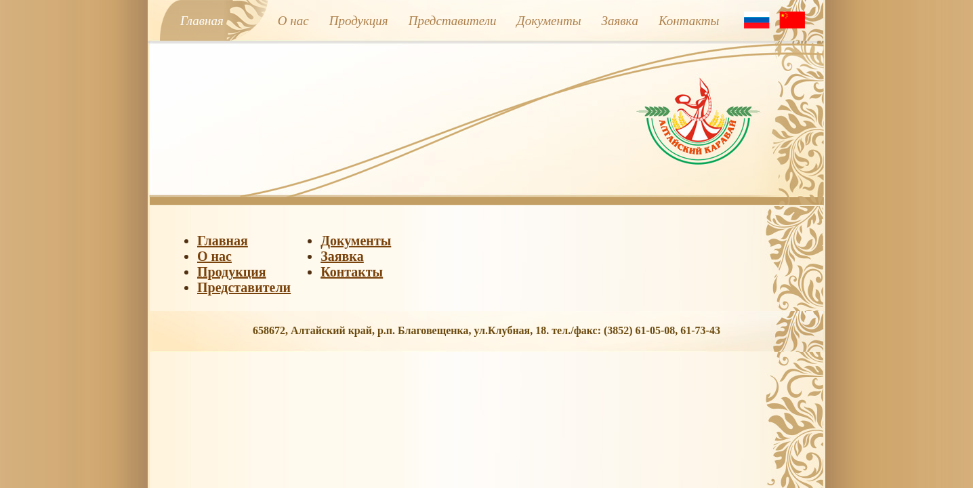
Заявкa (620, 21)
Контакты (689, 21)
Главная (202, 21)
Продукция (358, 21)
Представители (453, 21)
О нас (293, 21)
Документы (549, 21)
